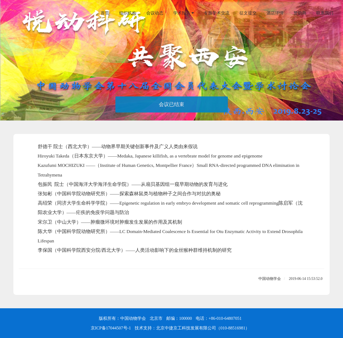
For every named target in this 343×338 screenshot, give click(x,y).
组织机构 (127, 13)
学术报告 (183, 13)
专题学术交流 (216, 13)
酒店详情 (275, 13)
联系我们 (324, 13)
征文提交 (248, 13)
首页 (105, 13)
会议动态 (154, 13)
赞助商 (299, 13)
